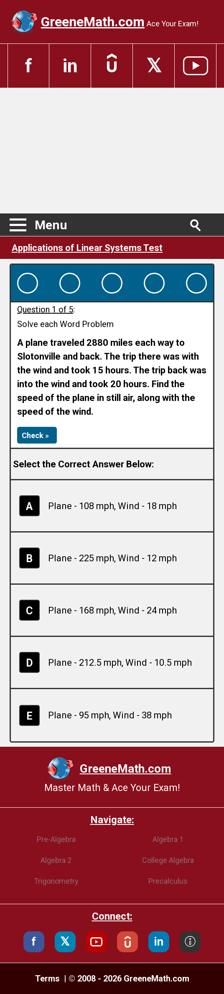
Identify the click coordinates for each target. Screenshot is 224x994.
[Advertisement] (112, 150)
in (70, 66)
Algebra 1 (168, 839)
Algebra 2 (56, 860)
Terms (48, 979)
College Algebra (168, 860)
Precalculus (168, 881)
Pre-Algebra (56, 839)
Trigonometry (56, 881)
